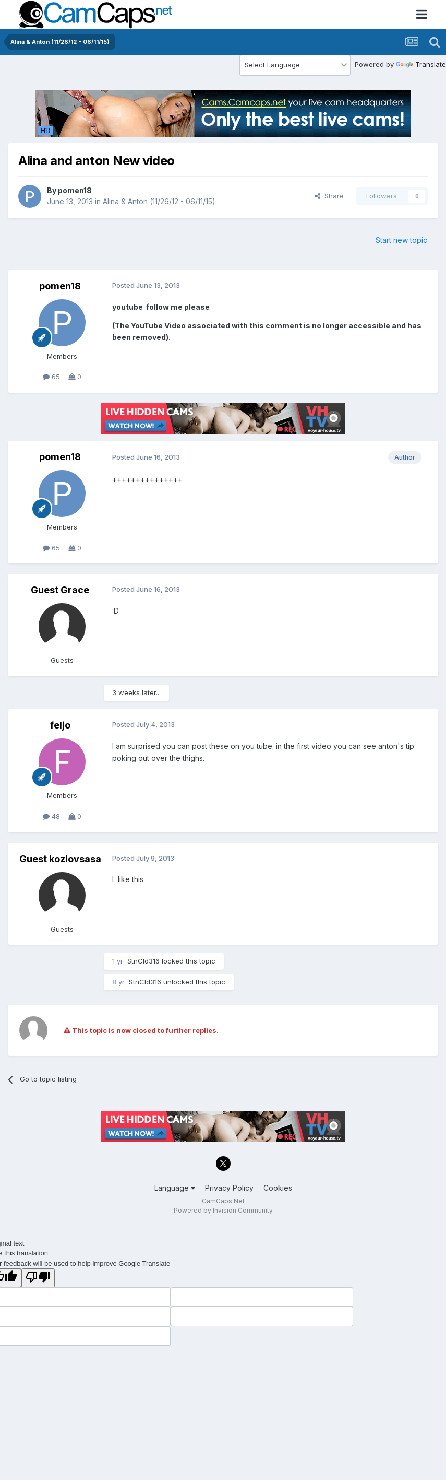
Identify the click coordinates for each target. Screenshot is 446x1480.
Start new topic (401, 240)
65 (51, 376)
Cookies (277, 1187)
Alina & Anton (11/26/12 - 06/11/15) (159, 201)
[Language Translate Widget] (295, 65)
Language (174, 1187)
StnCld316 (143, 961)
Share (329, 196)
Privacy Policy (229, 1187)
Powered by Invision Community (223, 1210)
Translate (421, 64)
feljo (60, 725)
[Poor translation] (38, 1277)
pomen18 (75, 190)
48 (51, 816)
